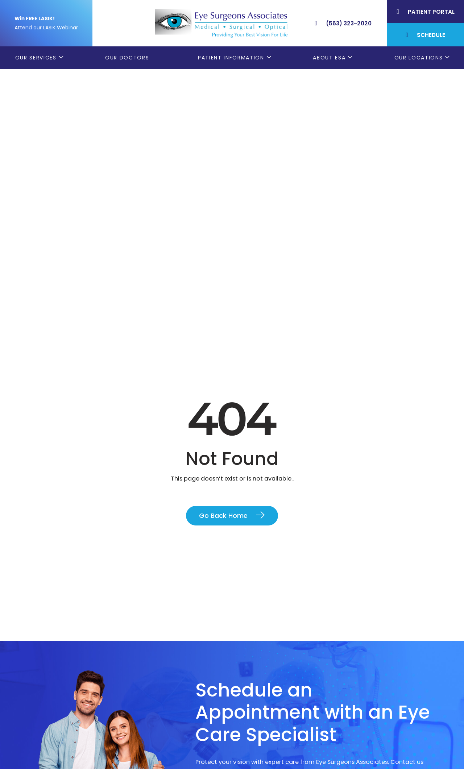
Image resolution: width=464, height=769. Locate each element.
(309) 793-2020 (95, 722)
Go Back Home (223, 268)
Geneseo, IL (362, 698)
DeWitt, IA (360, 734)
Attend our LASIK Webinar (46, 27)
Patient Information (231, 57)
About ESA (329, 57)
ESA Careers (255, 758)
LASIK (245, 722)
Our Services (36, 57)
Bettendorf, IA (366, 686)
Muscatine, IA (365, 722)
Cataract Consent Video (274, 710)
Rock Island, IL (365, 710)
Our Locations (418, 57)
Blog (244, 746)
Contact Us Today (238, 576)
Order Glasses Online (268, 698)
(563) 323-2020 (97, 706)
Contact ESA (256, 734)
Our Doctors (127, 57)
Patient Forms (258, 686)
